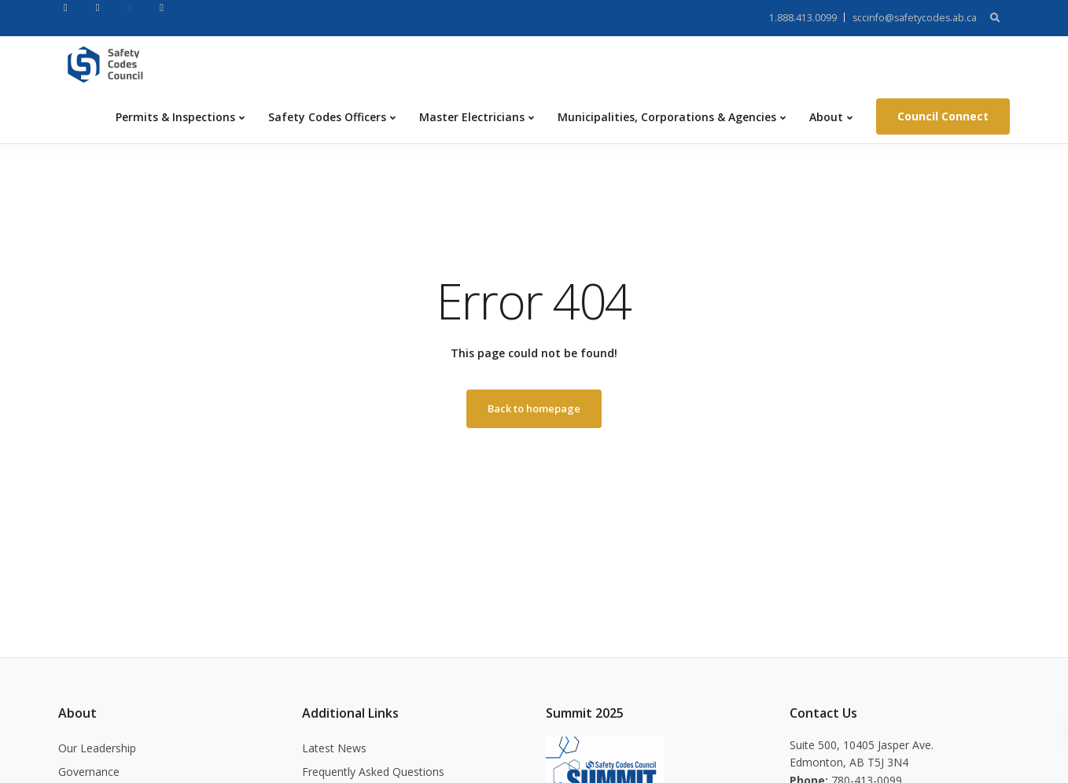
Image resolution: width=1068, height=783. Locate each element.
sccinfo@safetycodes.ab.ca (915, 17)
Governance (89, 771)
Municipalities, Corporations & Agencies (667, 116)
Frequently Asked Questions (373, 771)
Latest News (334, 748)
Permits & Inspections (175, 116)
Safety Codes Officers (327, 116)
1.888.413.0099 (803, 17)
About (826, 116)
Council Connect (943, 116)
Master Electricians (472, 116)
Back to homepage (534, 408)
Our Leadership (97, 748)
